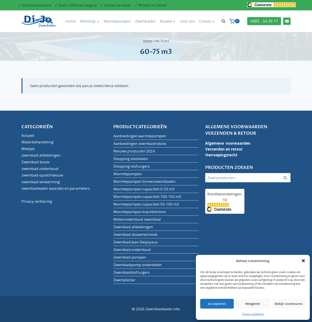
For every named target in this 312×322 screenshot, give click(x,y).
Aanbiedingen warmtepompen (139, 135)
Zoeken (286, 177)
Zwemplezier (124, 279)
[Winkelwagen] (234, 21)
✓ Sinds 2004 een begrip (76, 5)
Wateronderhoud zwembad (137, 219)
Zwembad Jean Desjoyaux (135, 241)
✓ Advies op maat (115, 5)
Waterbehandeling (37, 141)
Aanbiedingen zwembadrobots (139, 143)
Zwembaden (145, 21)
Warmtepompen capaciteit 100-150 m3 (147, 196)
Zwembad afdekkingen (133, 226)
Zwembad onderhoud (132, 249)
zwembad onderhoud (39, 168)
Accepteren (217, 303)
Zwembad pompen (129, 257)
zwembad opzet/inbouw (42, 175)
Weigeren (252, 303)
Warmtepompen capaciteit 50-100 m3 (146, 204)
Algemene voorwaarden (227, 143)
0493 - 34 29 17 (264, 21)
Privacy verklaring (253, 314)
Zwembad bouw (35, 161)
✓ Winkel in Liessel (151, 5)
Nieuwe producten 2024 (134, 151)
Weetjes (28, 148)
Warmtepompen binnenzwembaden (144, 181)
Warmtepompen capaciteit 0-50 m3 (144, 188)
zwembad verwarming (40, 181)
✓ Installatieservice (34, 5)
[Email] (287, 21)
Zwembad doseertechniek (135, 234)
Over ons (187, 21)
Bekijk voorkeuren (288, 303)
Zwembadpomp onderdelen (137, 264)
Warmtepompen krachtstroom (139, 211)
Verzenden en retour (224, 149)
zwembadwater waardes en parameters (55, 188)
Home (70, 21)
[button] (303, 261)
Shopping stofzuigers (131, 166)
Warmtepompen (117, 21)
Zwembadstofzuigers (131, 272)
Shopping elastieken (130, 158)
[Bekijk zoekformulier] (223, 21)
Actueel (27, 135)
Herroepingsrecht (221, 154)
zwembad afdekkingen (40, 155)
